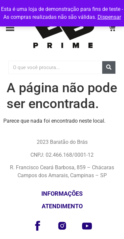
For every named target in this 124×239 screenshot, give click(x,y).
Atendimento (62, 206)
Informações (62, 193)
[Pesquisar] (108, 67)
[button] (12, 28)
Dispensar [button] (109, 17)
